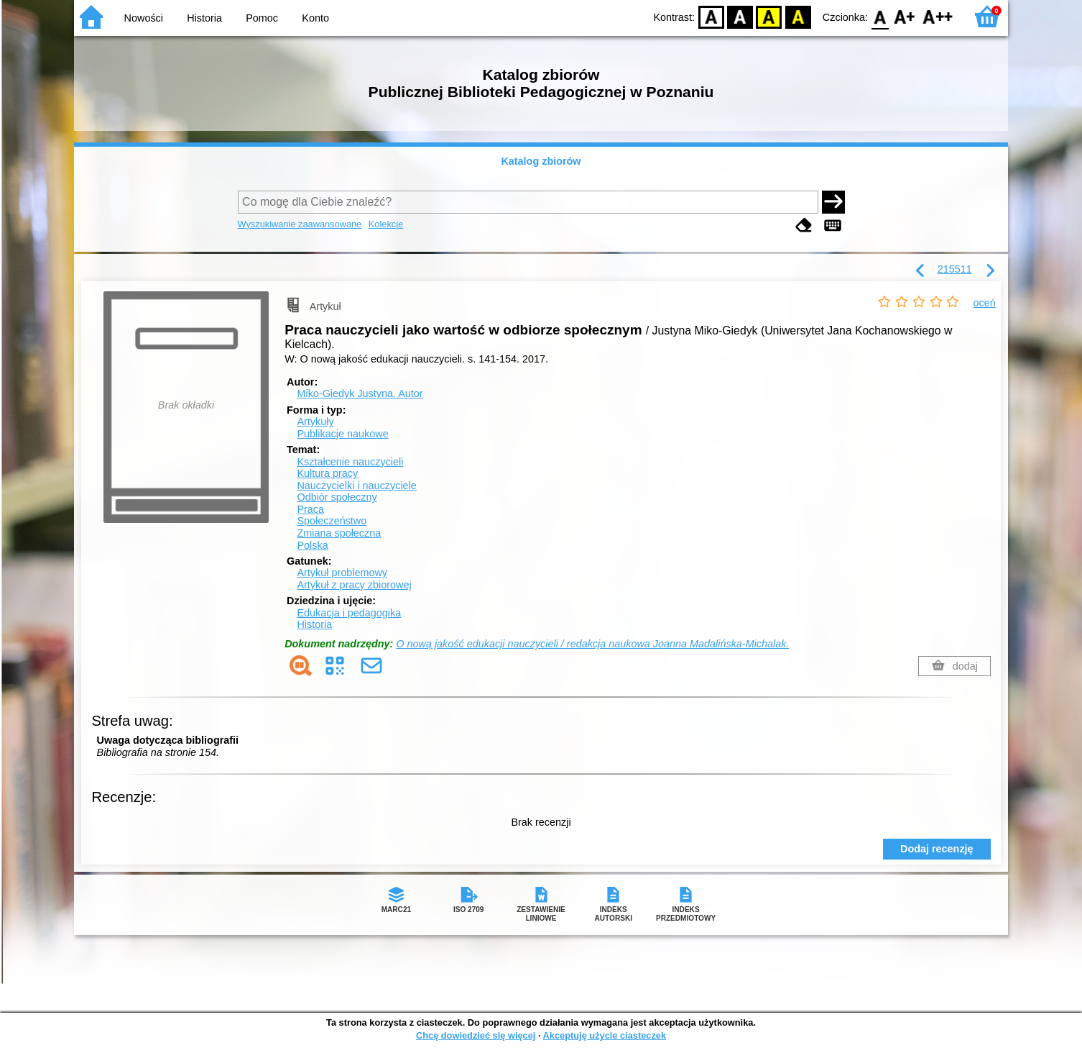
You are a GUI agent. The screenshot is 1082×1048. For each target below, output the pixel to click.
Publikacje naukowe (342, 433)
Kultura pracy (327, 473)
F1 (905, 16)
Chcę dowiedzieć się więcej (475, 1035)
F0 (880, 16)
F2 (938, 16)
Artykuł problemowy (342, 572)
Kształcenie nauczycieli (350, 462)
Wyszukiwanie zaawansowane (300, 224)
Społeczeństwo (331, 521)
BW (740, 16)
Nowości (143, 18)
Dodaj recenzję (937, 849)
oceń (985, 303)
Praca (310, 509)
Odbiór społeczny (336, 497)
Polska (312, 545)
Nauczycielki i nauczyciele (356, 485)
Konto (315, 18)
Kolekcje (386, 224)
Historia (204, 18)
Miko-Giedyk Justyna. (359, 393)
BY (797, 16)
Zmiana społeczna (339, 533)
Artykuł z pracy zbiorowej (354, 585)
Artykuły (315, 421)
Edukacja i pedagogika (349, 613)
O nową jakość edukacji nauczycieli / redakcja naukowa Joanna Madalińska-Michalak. (592, 644)
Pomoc (262, 18)
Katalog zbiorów (541, 161)
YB (769, 16)
